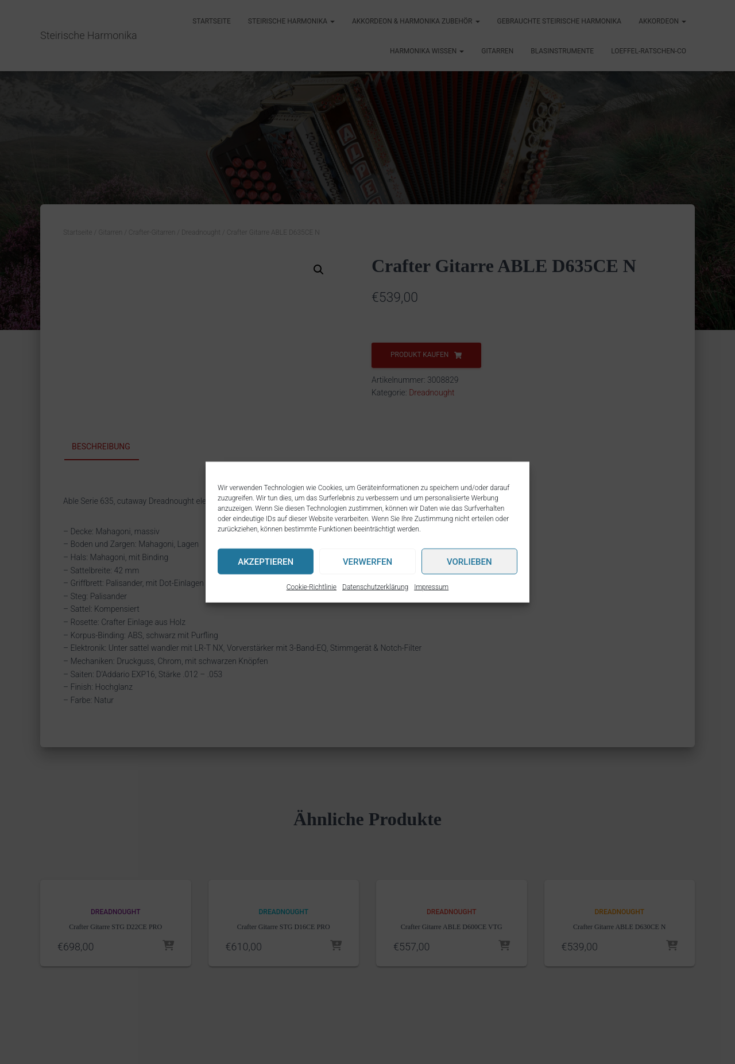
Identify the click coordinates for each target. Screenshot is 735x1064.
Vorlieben (469, 561)
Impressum (431, 587)
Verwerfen (367, 561)
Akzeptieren (265, 561)
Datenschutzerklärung (375, 587)
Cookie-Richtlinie (311, 587)
